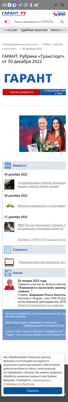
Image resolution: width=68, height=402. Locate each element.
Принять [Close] (33, 391)
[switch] (7, 21)
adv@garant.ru (13, 325)
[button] (55, 4)
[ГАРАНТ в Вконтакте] (4, 5)
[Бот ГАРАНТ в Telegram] (26, 5)
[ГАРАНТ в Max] (14, 5)
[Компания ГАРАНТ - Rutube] (36, 5)
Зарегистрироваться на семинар (41, 305)
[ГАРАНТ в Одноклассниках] (31, 5)
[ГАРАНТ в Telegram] (20, 5)
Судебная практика (34, 30)
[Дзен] (9, 5)
